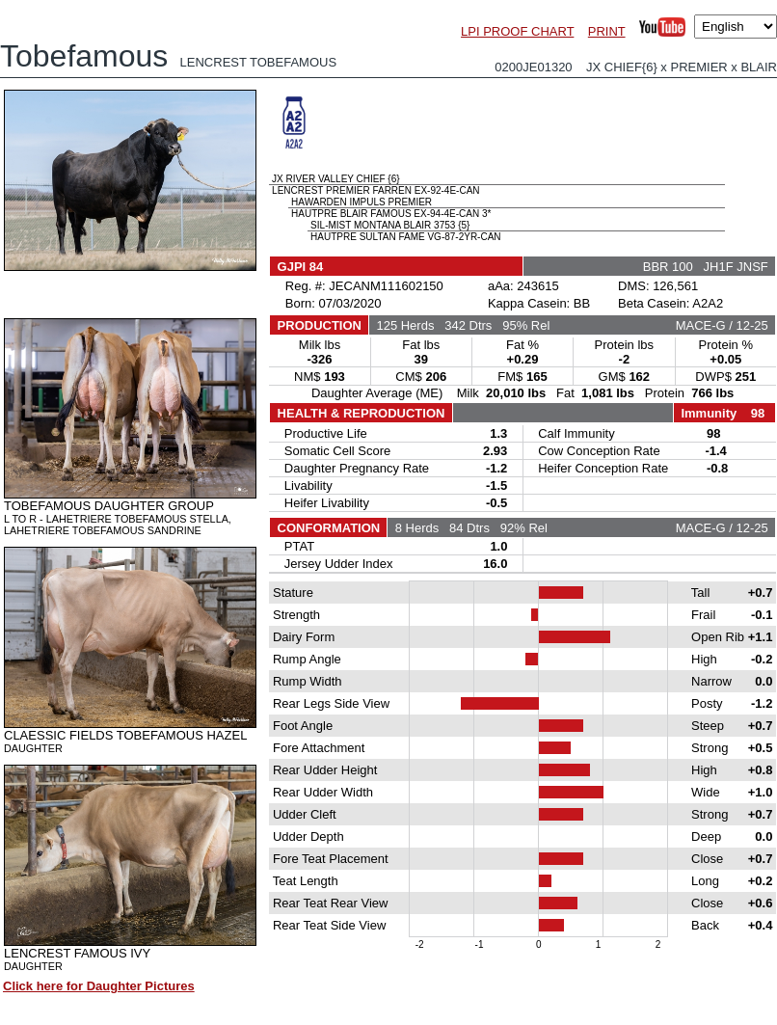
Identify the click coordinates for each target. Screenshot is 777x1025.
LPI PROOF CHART (517, 31)
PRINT (607, 31)
